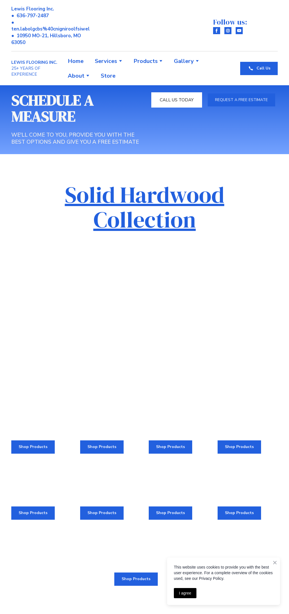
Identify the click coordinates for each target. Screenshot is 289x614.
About (76, 76)
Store (108, 76)
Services (106, 61)
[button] (216, 30)
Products (145, 61)
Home (76, 61)
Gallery (184, 61)
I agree (185, 593)
